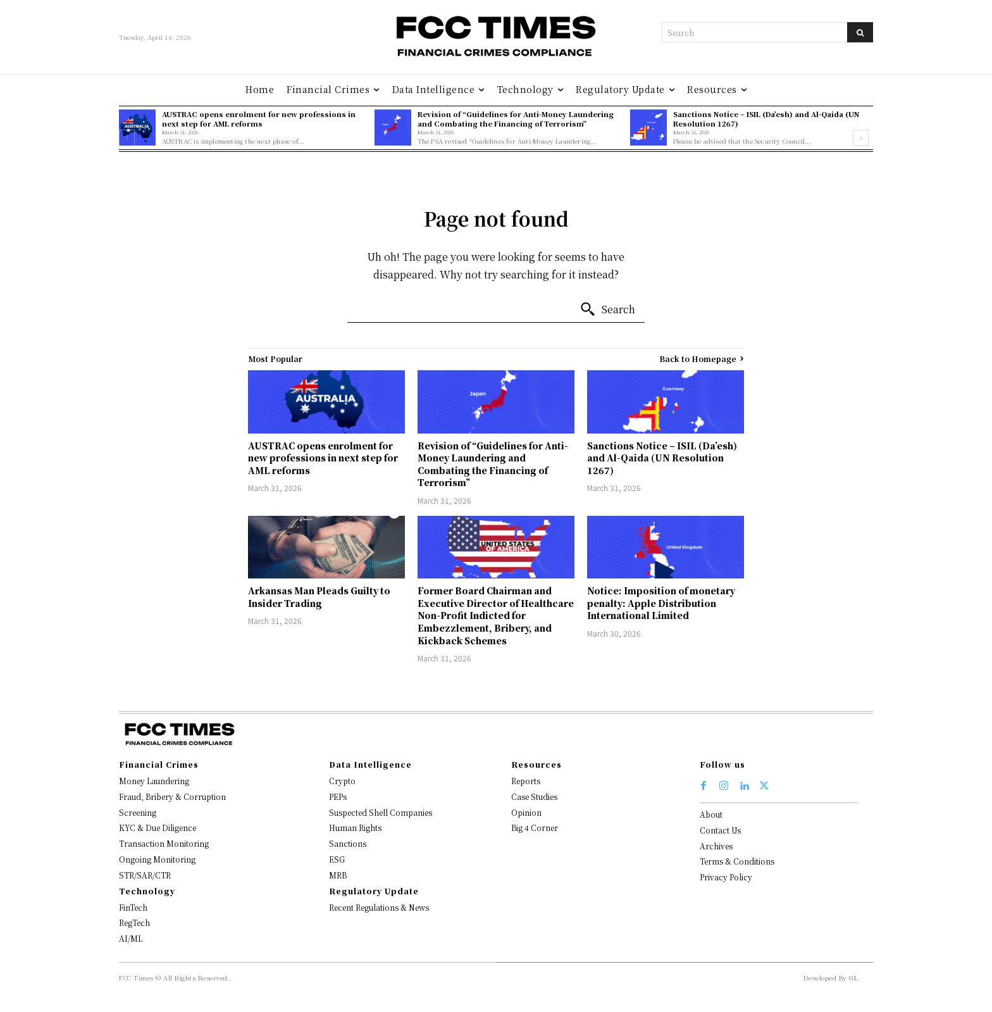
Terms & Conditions (737, 861)
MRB (338, 875)
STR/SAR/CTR (145, 875)
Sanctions (347, 843)
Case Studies (534, 796)
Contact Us (720, 830)
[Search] (860, 32)
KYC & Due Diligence (157, 827)
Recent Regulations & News (379, 907)
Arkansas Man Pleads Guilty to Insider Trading (319, 596)
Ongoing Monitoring (157, 859)
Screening (137, 812)
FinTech (133, 907)
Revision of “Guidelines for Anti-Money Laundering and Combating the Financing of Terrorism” (516, 118)
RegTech (134, 922)
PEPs (338, 796)
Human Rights (355, 827)
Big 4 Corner (534, 827)
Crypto (342, 780)
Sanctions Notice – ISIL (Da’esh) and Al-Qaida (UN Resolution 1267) (766, 118)
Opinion (526, 812)
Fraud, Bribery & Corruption (172, 796)
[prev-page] (127, 138)
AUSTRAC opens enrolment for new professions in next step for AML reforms (259, 118)
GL (853, 977)
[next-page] (861, 138)
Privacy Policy (726, 876)
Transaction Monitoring (164, 843)
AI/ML (130, 938)
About (711, 814)
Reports (525, 780)
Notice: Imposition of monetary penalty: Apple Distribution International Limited (661, 603)
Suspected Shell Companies (380, 812)
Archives (716, 845)
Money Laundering (154, 780)
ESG (337, 859)
